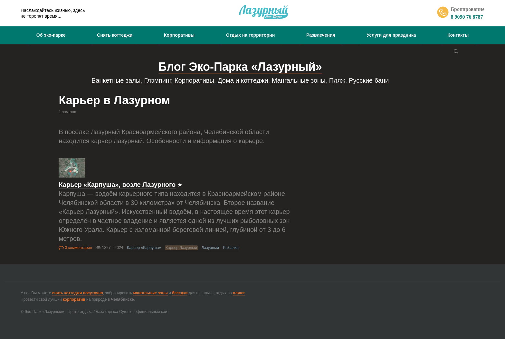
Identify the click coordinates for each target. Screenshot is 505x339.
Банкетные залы (115, 80)
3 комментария (75, 247)
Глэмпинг (157, 80)
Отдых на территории (250, 35)
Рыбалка (231, 247)
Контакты (458, 35)
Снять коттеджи (114, 35)
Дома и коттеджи (243, 80)
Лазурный (210, 247)
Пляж (337, 80)
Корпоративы (179, 35)
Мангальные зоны (299, 80)
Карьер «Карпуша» (144, 247)
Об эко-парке (51, 35)
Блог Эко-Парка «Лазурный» (240, 66)
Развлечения (320, 35)
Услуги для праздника (391, 35)
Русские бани (369, 80)
